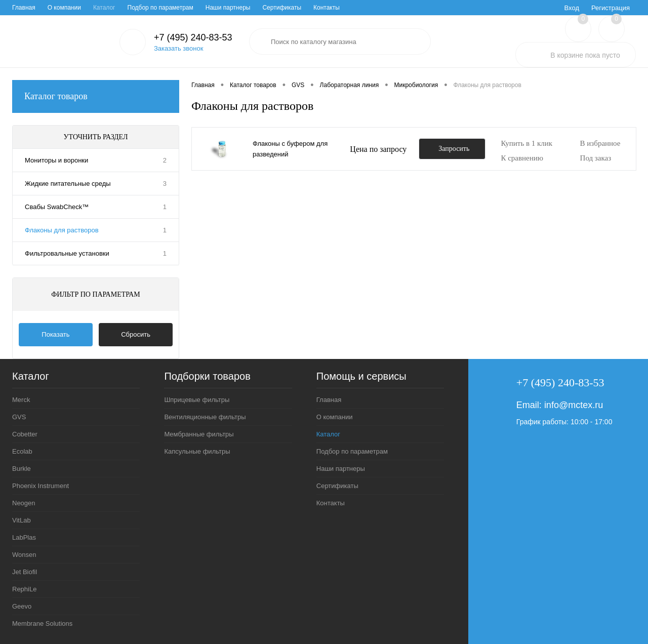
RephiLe (24, 589)
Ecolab (22, 451)
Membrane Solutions (42, 623)
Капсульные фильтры (197, 451)
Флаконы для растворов (62, 230)
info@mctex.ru (573, 405)
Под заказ (596, 158)
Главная (23, 7)
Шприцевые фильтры (196, 400)
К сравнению (522, 158)
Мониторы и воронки (56, 160)
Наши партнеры (228, 7)
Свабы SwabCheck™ (57, 207)
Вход (571, 8)
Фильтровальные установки (67, 253)
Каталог (104, 7)
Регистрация (610, 8)
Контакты (326, 7)
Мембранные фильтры (198, 434)
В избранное (600, 143)
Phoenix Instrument (40, 486)
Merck (21, 400)
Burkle (21, 468)
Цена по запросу (378, 149)
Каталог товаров (95, 96)
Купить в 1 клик (526, 143)
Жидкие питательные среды (68, 183)
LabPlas (24, 537)
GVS (19, 417)
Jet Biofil (24, 572)
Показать (55, 334)
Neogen (23, 503)
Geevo (21, 606)
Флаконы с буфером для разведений (290, 149)
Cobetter (24, 434)
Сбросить (135, 334)
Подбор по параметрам (160, 7)
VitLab (21, 520)
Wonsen (24, 554)
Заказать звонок (178, 48)
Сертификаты (281, 7)
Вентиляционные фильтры (205, 417)
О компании (64, 7)
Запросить (453, 148)
